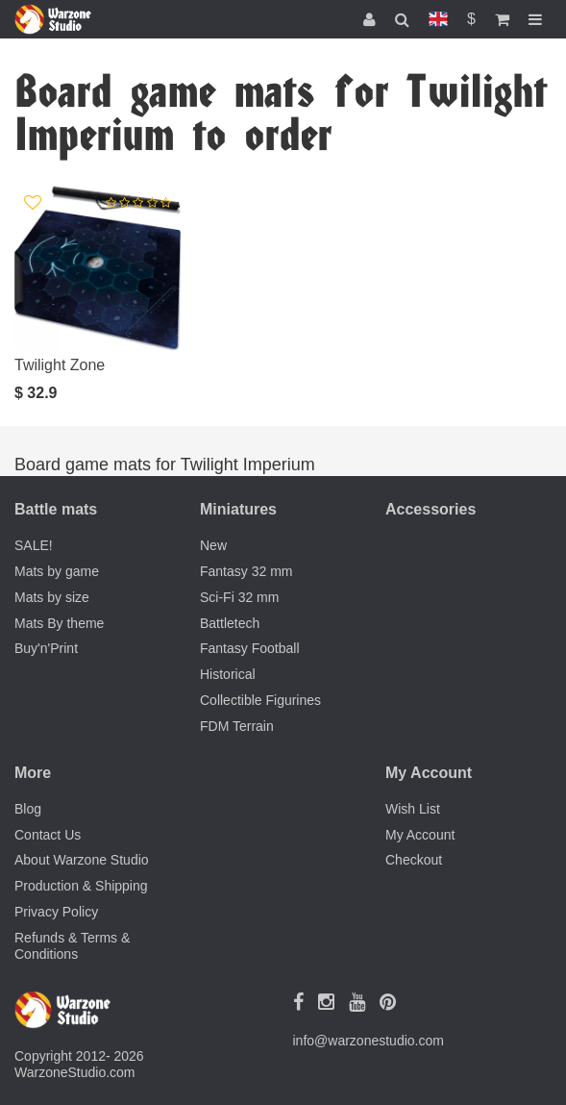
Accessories (430, 509)
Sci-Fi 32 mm (239, 597)
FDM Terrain (237, 726)
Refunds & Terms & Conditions (72, 946)
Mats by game (56, 571)
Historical (228, 674)
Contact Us (47, 834)
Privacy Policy (56, 911)
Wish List (412, 808)
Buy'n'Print (46, 648)
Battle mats (55, 509)
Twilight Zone (59, 365)
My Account (420, 834)
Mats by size (51, 597)
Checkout (413, 859)
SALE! (33, 545)
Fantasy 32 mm (246, 571)
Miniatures (238, 509)
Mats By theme (59, 623)
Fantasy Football (250, 648)
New (213, 545)
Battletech (229, 623)
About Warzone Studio (81, 859)
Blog (27, 808)
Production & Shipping (81, 885)
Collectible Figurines (260, 700)
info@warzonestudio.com (368, 1040)
